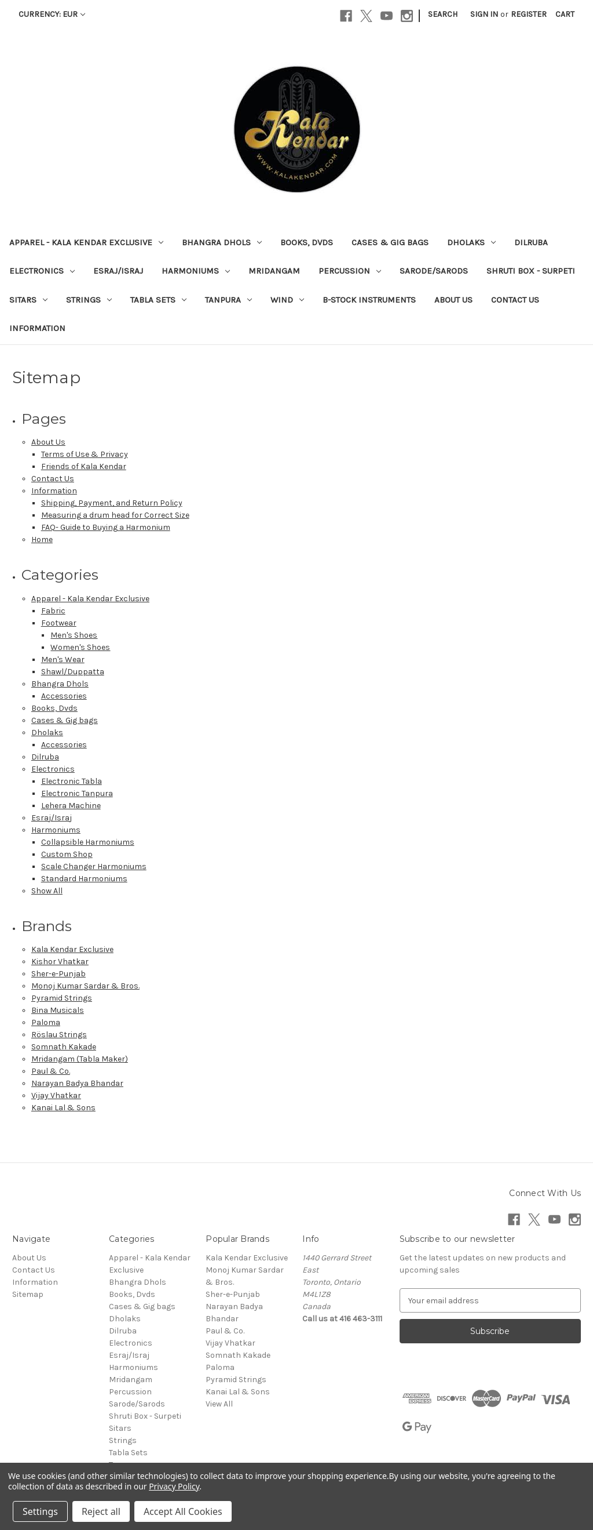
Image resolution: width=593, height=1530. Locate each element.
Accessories (64, 696)
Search (442, 14)
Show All (47, 891)
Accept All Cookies (183, 1511)
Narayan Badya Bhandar (77, 1083)
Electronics (42, 271)
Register (529, 14)
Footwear (58, 623)
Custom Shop (67, 854)
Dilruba (531, 242)
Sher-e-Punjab (58, 974)
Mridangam (274, 271)
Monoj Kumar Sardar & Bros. (85, 986)
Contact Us (515, 300)
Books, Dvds (306, 242)
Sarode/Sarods (434, 271)
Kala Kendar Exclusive (72, 949)
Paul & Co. (50, 1071)
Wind (287, 300)
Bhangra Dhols (222, 242)
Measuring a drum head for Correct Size (115, 515)
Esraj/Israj (118, 271)
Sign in (484, 14)
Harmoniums (196, 271)
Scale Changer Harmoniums (94, 866)
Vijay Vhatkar (56, 1095)
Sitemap (27, 1294)
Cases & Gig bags (390, 242)
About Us (453, 300)
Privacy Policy (174, 1486)
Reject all (101, 1511)
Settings (40, 1511)
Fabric (53, 611)
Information (37, 328)
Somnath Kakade (63, 1047)
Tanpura (228, 300)
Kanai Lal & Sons (63, 1108)
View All (219, 1404)
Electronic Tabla (71, 781)
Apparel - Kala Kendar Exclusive (86, 242)
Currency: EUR (52, 14)
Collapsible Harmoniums (87, 842)
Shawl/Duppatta (72, 672)
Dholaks (471, 242)
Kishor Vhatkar (60, 961)
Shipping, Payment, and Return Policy (111, 503)
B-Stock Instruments (369, 300)
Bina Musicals (57, 1010)
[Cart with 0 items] (565, 14)
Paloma (45, 1022)
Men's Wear (63, 659)
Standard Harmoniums (84, 879)
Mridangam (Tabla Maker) (79, 1059)
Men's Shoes (73, 635)
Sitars (28, 300)
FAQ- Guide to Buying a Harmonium (105, 527)
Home (42, 539)
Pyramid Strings (61, 998)
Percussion (350, 271)
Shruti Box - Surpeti (530, 271)
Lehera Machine (71, 806)
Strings (89, 300)
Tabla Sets (158, 300)
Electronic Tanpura (77, 793)
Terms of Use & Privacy (84, 454)
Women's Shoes (80, 647)
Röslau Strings (59, 1035)
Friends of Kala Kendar (83, 466)
